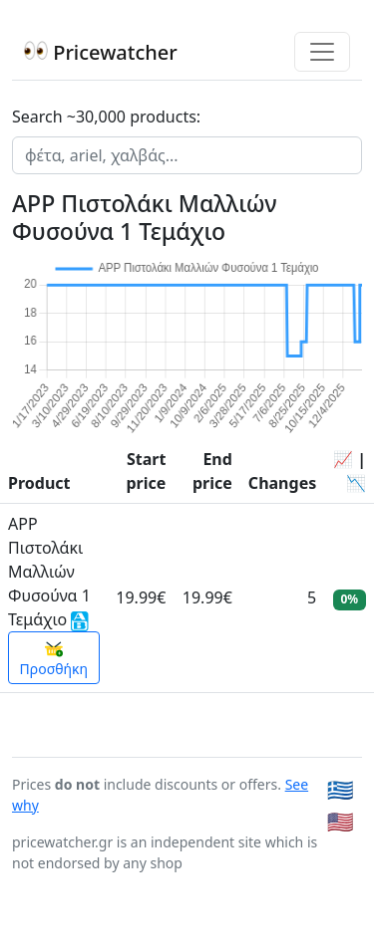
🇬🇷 (340, 789)
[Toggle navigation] (322, 52)
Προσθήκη (54, 659)
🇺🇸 (340, 821)
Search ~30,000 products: (106, 116)
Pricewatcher (101, 52)
